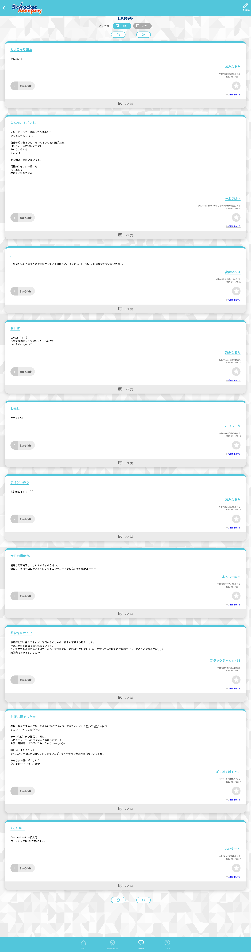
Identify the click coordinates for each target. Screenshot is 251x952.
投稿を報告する (234, 94)
